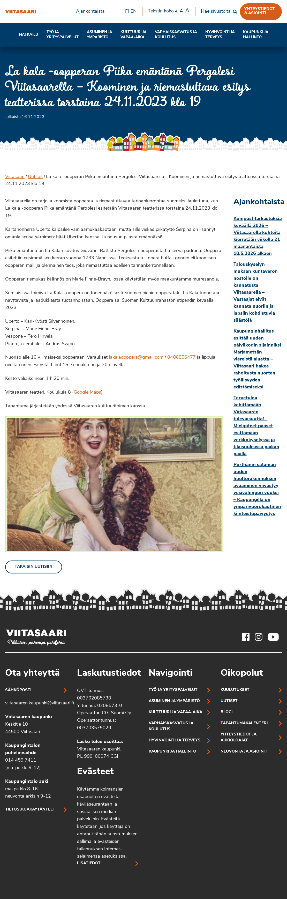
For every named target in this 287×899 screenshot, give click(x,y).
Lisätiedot (89, 863)
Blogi (227, 712)
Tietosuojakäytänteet (30, 810)
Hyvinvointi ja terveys (174, 740)
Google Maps (87, 392)
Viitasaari (15, 176)
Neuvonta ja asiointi (244, 752)
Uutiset (35, 176)
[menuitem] (92, 11)
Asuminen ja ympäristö (99, 34)
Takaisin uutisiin (33, 567)
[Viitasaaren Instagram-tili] (258, 637)
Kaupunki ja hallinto (255, 34)
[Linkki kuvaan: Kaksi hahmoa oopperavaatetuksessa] (114, 484)
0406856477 (181, 357)
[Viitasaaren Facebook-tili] (246, 637)
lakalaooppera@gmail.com (136, 357)
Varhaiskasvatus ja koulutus (176, 34)
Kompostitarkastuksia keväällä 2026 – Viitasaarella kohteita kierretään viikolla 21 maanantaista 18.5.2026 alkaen (257, 236)
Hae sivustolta (216, 11)
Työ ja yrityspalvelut (63, 34)
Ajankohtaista (90, 11)
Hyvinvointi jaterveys (220, 34)
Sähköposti (18, 690)
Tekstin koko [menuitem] (168, 11)
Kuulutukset (235, 690)
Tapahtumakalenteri (244, 723)
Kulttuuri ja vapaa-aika (133, 34)
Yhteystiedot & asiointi (259, 11)
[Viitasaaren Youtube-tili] (273, 637)
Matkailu (28, 35)
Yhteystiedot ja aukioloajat (238, 737)
